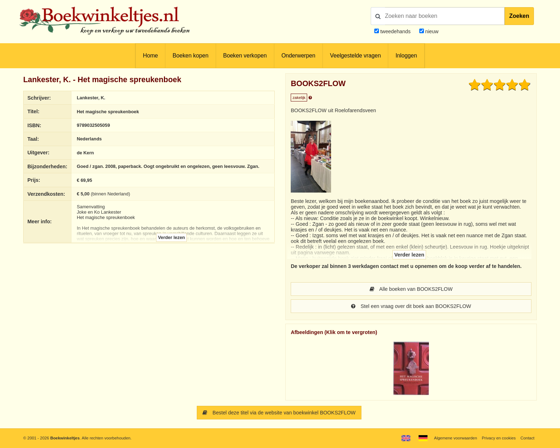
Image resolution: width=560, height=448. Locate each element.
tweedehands (395, 31)
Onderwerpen (298, 56)
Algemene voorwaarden (455, 438)
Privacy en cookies (499, 438)
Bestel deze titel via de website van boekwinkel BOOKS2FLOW (278, 412)
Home (150, 56)
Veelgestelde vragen (355, 56)
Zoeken (519, 16)
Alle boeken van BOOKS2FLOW (411, 289)
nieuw (431, 31)
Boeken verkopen (245, 56)
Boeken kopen (190, 56)
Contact (527, 438)
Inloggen (406, 56)
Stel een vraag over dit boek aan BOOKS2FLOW (411, 306)
